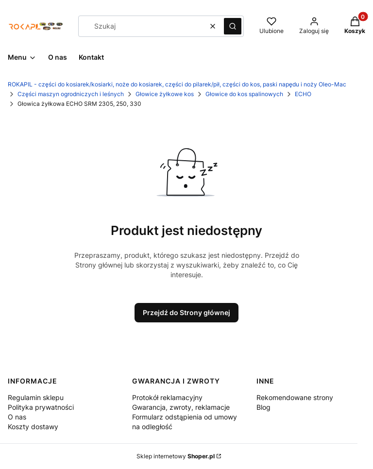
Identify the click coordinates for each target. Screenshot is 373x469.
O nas (17, 417)
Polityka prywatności (41, 407)
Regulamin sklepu (36, 397)
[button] (232, 26)
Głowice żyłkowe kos (165, 94)
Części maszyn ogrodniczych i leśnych (70, 94)
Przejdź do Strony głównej (186, 312)
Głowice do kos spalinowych (244, 94)
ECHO (303, 94)
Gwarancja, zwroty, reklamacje (181, 407)
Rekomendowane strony (294, 397)
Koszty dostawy (33, 426)
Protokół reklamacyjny (167, 397)
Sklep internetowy (175, 456)
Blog (263, 407)
